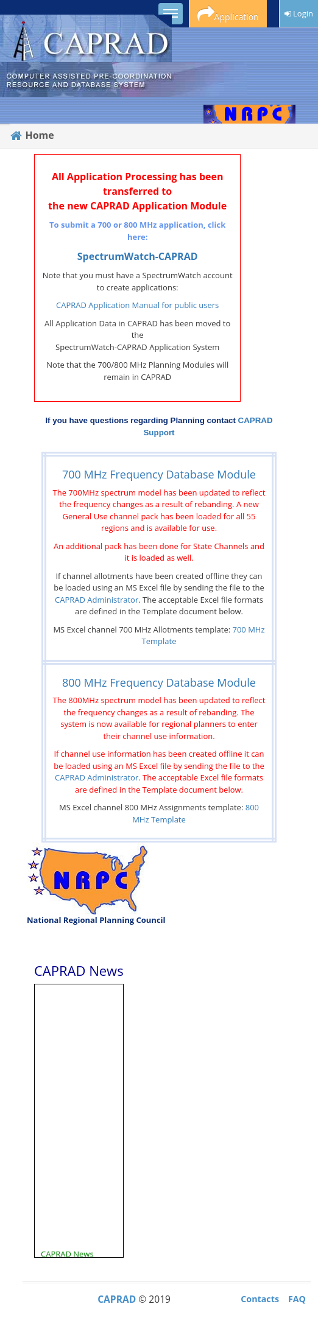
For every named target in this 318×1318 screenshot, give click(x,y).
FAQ (297, 1299)
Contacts (260, 1299)
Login (298, 13)
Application (228, 14)
